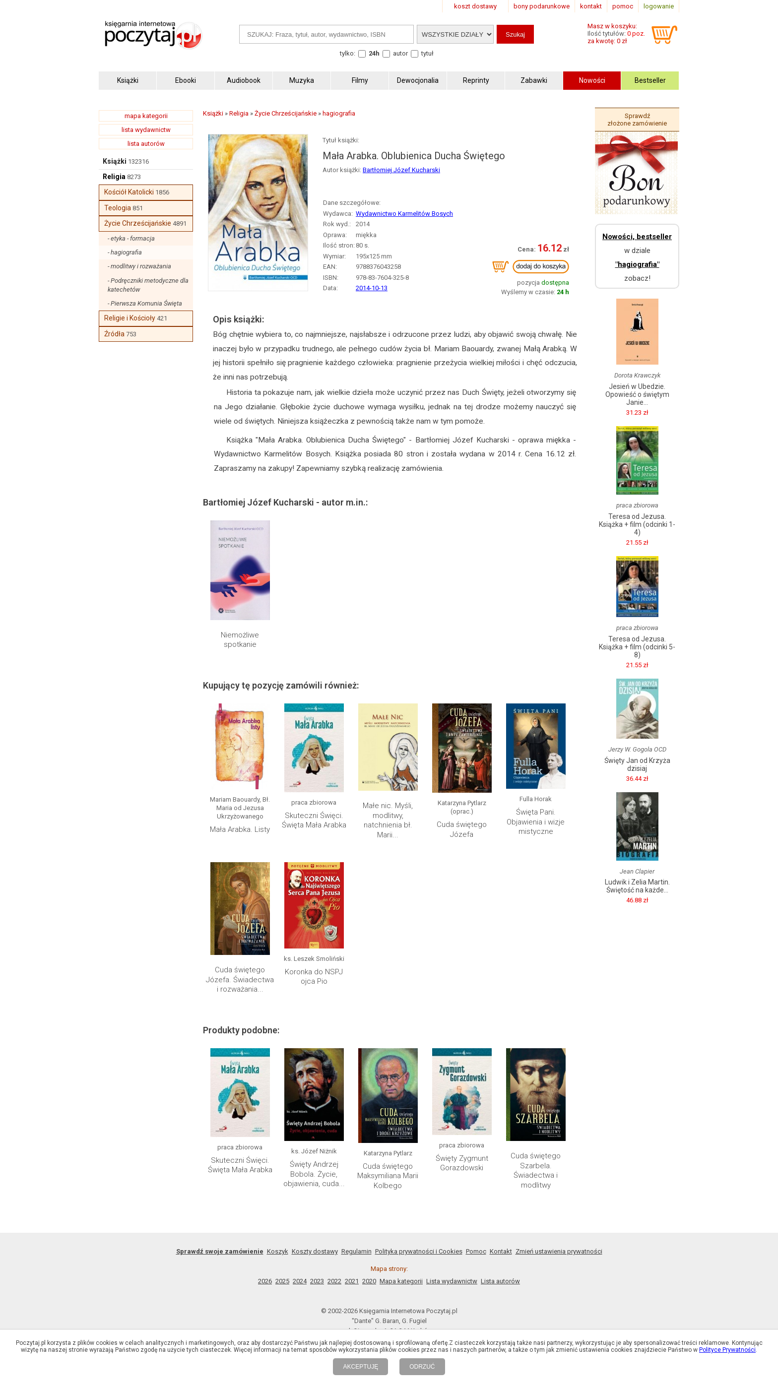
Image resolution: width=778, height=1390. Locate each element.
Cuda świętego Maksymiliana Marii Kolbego (387, 1176)
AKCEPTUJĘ (360, 1366)
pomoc (622, 6)
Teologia (117, 208)
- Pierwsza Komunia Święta (145, 303)
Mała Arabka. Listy (240, 829)
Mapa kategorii (401, 1281)
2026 (265, 1281)
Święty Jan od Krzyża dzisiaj (637, 764)
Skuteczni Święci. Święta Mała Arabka (314, 820)
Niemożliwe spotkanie (240, 640)
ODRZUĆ (422, 1366)
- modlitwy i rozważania (139, 266)
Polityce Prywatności (727, 1349)
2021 (352, 1281)
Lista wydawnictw (451, 1281)
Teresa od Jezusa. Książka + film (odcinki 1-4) (637, 524)
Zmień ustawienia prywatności (559, 1251)
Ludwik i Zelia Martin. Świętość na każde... (637, 886)
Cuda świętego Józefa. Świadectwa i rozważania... (240, 979)
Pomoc (476, 1251)
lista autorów (146, 143)
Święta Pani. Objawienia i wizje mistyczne (536, 822)
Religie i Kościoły (129, 318)
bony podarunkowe (542, 6)
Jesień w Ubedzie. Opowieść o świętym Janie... (637, 394)
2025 (282, 1281)
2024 (300, 1281)
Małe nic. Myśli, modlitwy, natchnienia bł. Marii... (388, 820)
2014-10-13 (372, 288)
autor (400, 53)
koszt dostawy (475, 6)
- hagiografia (125, 252)
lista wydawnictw (146, 129)
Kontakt (501, 1251)
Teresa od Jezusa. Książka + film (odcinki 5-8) (637, 647)
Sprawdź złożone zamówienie (637, 119)
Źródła (114, 334)
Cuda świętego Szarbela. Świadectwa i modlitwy (536, 1170)
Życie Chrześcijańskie (137, 223)
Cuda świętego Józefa (462, 829)
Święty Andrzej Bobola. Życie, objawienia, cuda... (314, 1174)
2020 (369, 1281)
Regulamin (356, 1251)
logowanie (659, 6)
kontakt (591, 6)
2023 (317, 1281)
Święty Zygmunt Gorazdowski (462, 1163)
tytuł (427, 53)
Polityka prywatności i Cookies (418, 1251)
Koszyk (277, 1251)
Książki (115, 161)
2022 (334, 1281)
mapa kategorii (146, 116)
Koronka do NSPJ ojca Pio (314, 976)
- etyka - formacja (131, 238)
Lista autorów (500, 1281)
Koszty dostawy (315, 1251)
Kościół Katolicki (129, 192)
